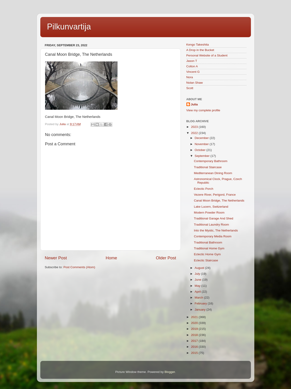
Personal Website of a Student (207, 55)
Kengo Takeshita (197, 44)
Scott (189, 88)
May (198, 285)
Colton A (192, 66)
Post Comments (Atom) (79, 267)
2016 (195, 346)
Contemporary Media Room (212, 236)
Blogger (170, 372)
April (198, 291)
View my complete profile (203, 110)
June (198, 279)
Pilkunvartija (69, 26)
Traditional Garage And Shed (213, 218)
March (199, 297)
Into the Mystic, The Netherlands (216, 230)
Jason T (191, 61)
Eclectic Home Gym (207, 254)
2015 (195, 353)
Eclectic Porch (203, 188)
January (201, 309)
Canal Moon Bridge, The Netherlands (219, 200)
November (202, 144)
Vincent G (193, 71)
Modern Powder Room (209, 212)
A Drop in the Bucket (200, 50)
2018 (195, 335)
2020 (195, 323)
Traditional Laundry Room (211, 224)
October (201, 150)
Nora (189, 77)
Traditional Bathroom (208, 242)
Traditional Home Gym (209, 248)
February (201, 303)
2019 (195, 329)
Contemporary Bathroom (210, 161)
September (203, 156)
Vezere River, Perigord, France (215, 194)
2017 (195, 341)
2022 (195, 133)
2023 (195, 127)
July (198, 273)
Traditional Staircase (208, 167)
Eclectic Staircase (206, 260)
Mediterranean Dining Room (213, 173)
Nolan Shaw (194, 82)
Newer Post (56, 257)
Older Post (166, 257)
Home (111, 257)
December (202, 138)
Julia (194, 104)
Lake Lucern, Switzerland (211, 206)
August (200, 268)
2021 (195, 317)
